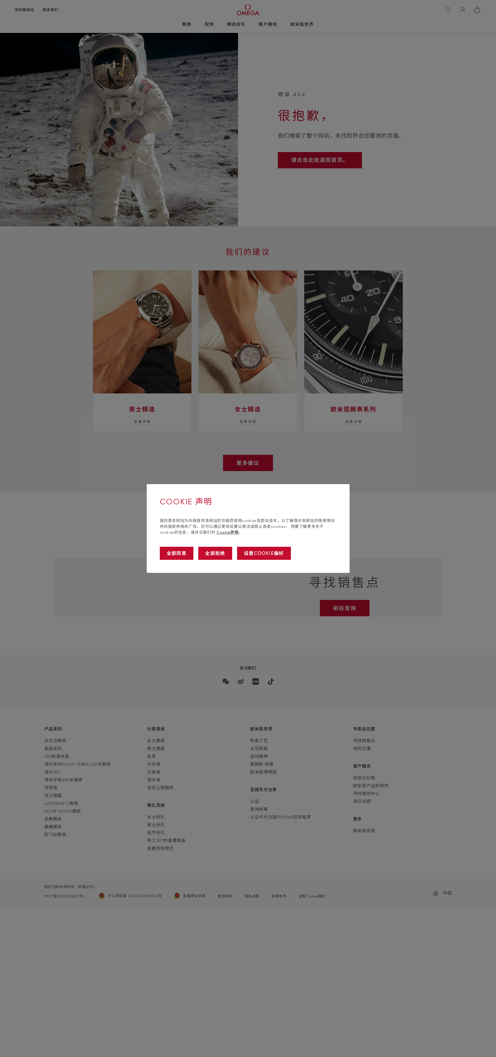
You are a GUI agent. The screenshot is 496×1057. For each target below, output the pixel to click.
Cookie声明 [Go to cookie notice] (227, 532)
